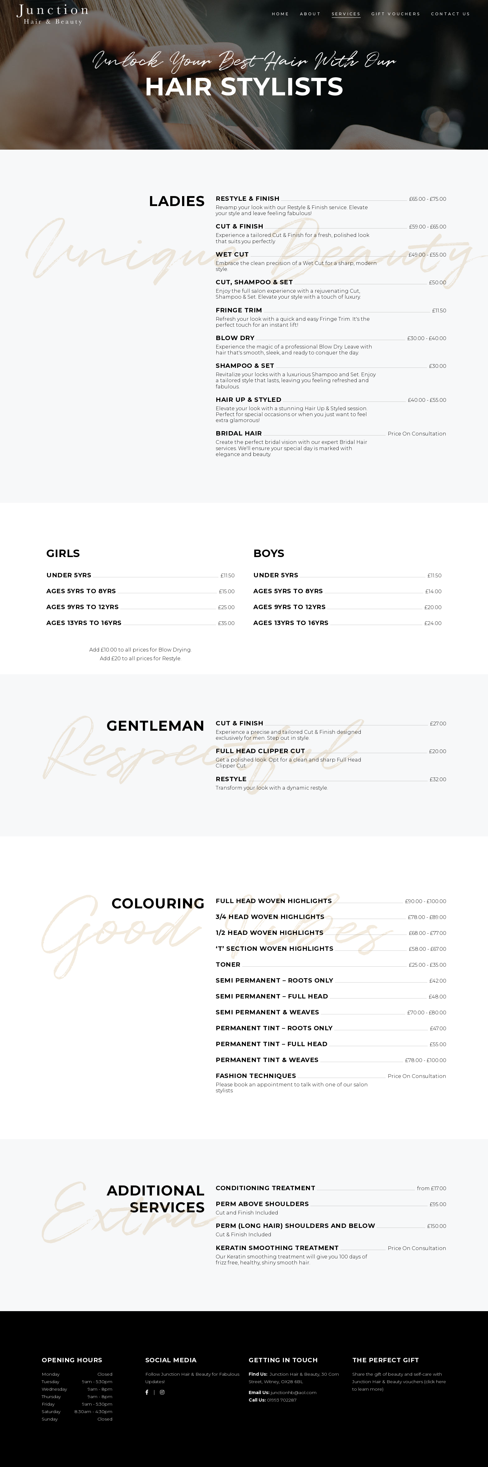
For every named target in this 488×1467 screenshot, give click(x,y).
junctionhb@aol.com (294, 1392)
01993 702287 (282, 1400)
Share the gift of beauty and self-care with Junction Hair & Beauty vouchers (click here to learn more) (399, 1381)
